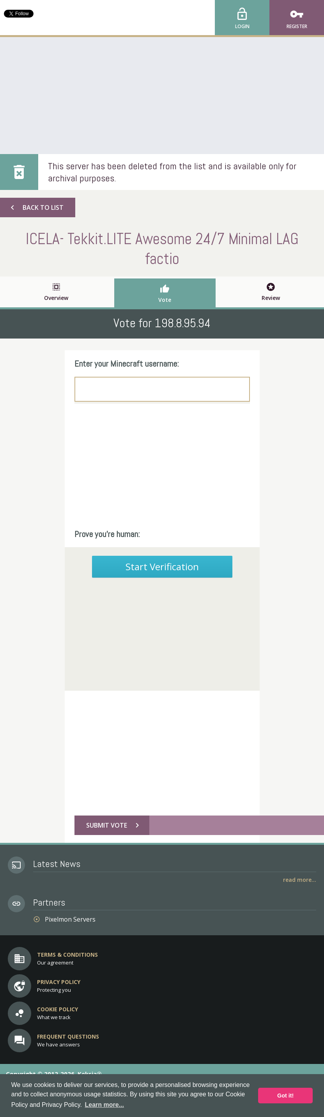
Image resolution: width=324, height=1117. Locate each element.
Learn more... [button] (104, 1104)
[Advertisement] (162, 95)
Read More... (299, 879)
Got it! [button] (285, 1095)
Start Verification (162, 566)
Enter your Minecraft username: (126, 363)
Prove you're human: (107, 533)
